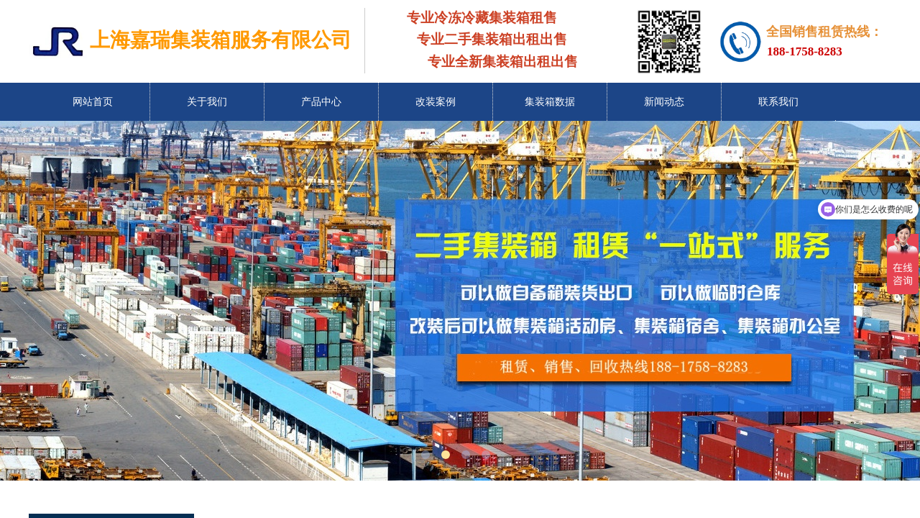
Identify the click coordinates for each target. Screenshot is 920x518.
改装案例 (435, 101)
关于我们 (207, 101)
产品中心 (321, 101)
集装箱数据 (550, 101)
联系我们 (778, 101)
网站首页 (93, 101)
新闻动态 (664, 101)
